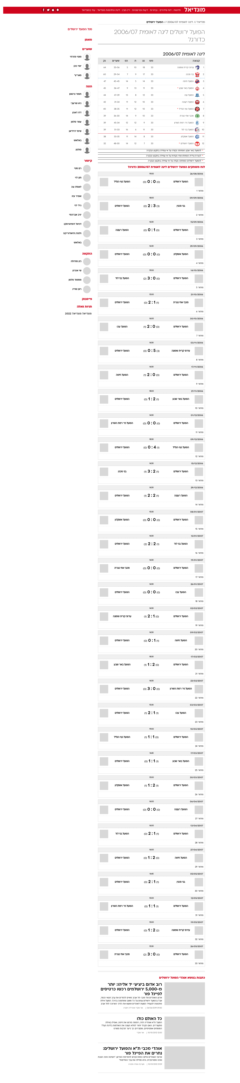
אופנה (81, 3)
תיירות (106, 3)
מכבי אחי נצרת (177, 302)
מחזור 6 (196, 312)
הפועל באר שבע (177, 399)
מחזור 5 (196, 288)
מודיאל (198, 22)
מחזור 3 (196, 239)
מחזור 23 (196, 722)
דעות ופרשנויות (137, 10)
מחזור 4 (196, 263)
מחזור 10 (196, 408)
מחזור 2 (196, 215)
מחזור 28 (196, 843)
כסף (137, 3)
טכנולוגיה (94, 3)
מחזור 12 (196, 457)
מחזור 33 (196, 964)
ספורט (168, 3)
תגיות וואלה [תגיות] (81, 306)
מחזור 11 (196, 432)
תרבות (157, 3)
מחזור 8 (196, 360)
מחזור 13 (196, 481)
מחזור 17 (196, 577)
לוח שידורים (162, 10)
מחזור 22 (196, 698)
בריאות (118, 3)
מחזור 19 (196, 626)
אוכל (128, 3)
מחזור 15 (196, 529)
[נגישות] (5, 3)
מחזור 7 (196, 336)
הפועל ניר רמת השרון (119, 423)
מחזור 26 (196, 795)
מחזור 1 (196, 191)
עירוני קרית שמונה (177, 351)
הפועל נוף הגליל (119, 182)
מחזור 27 (196, 819)
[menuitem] (178, 3)
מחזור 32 (196, 939)
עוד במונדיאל (85, 10)
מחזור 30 (196, 891)
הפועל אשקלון (177, 254)
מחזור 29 (196, 867)
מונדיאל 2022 (70, 313)
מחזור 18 (196, 601)
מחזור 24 (196, 746)
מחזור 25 (196, 770)
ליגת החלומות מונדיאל (105, 10)
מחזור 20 (196, 650)
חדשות (180, 3)
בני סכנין (177, 206)
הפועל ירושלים (151, 22)
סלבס (147, 3)
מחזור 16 (196, 553)
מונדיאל (83, 313)
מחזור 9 (196, 384)
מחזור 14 (196, 505)
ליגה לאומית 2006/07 (177, 22)
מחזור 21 (196, 674)
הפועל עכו (119, 327)
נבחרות (150, 10)
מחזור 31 (196, 915)
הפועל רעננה (118, 230)
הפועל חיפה (119, 375)
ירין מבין (123, 10)
